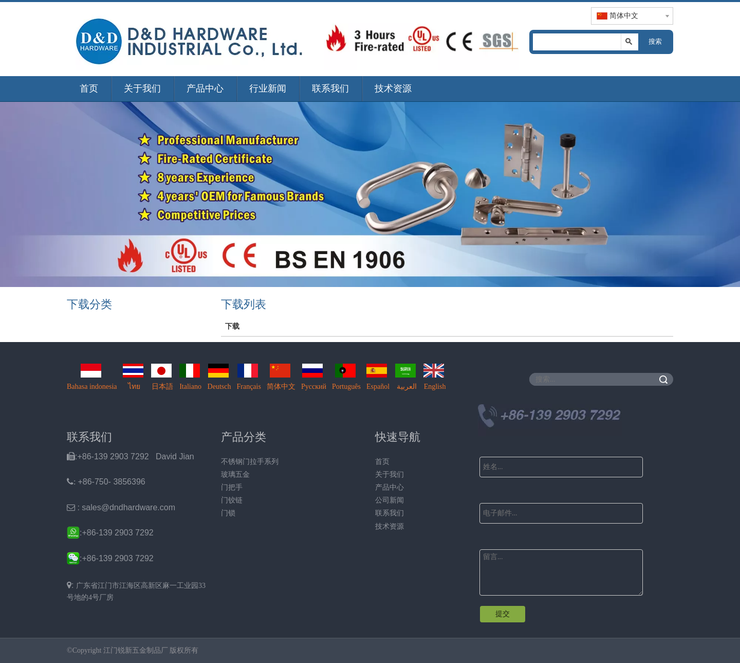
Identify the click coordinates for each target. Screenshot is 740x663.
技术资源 (393, 88)
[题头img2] (421, 38)
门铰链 (232, 500)
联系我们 (330, 88)
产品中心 (205, 88)
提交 (502, 614)
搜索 (655, 41)
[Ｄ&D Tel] (550, 420)
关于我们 (142, 88)
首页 (89, 88)
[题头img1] (190, 39)
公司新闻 (389, 500)
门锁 (228, 513)
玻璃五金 (235, 474)
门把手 (232, 487)
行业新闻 (267, 88)
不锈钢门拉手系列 (250, 461)
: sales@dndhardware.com (121, 507)
